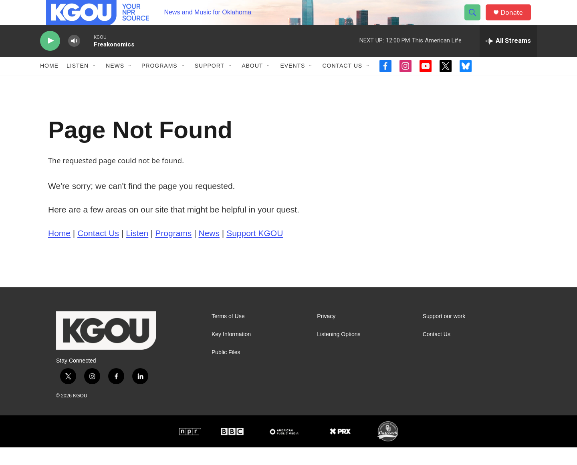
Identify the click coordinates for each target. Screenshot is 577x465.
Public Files (226, 370)
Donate (516, 21)
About (252, 83)
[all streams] (508, 58)
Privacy (326, 334)
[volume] (74, 58)
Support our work (444, 334)
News (115, 83)
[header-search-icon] (476, 21)
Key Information (231, 352)
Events (292, 83)
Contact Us (342, 83)
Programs (159, 83)
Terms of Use (228, 334)
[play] (50, 58)
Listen (78, 83)
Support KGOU (254, 250)
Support (209, 83)
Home (49, 83)
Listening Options (338, 352)
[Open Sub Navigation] (94, 83)
